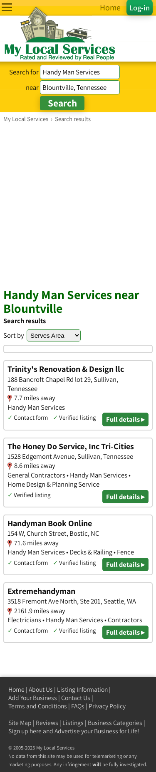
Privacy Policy (107, 706)
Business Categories (115, 723)
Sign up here (25, 731)
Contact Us (75, 698)
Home (16, 689)
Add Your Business (32, 698)
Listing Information (82, 689)
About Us (41, 689)
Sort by (13, 335)
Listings (73, 723)
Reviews (47, 723)
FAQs (77, 706)
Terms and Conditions (37, 706)
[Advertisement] (78, 205)
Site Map (20, 723)
